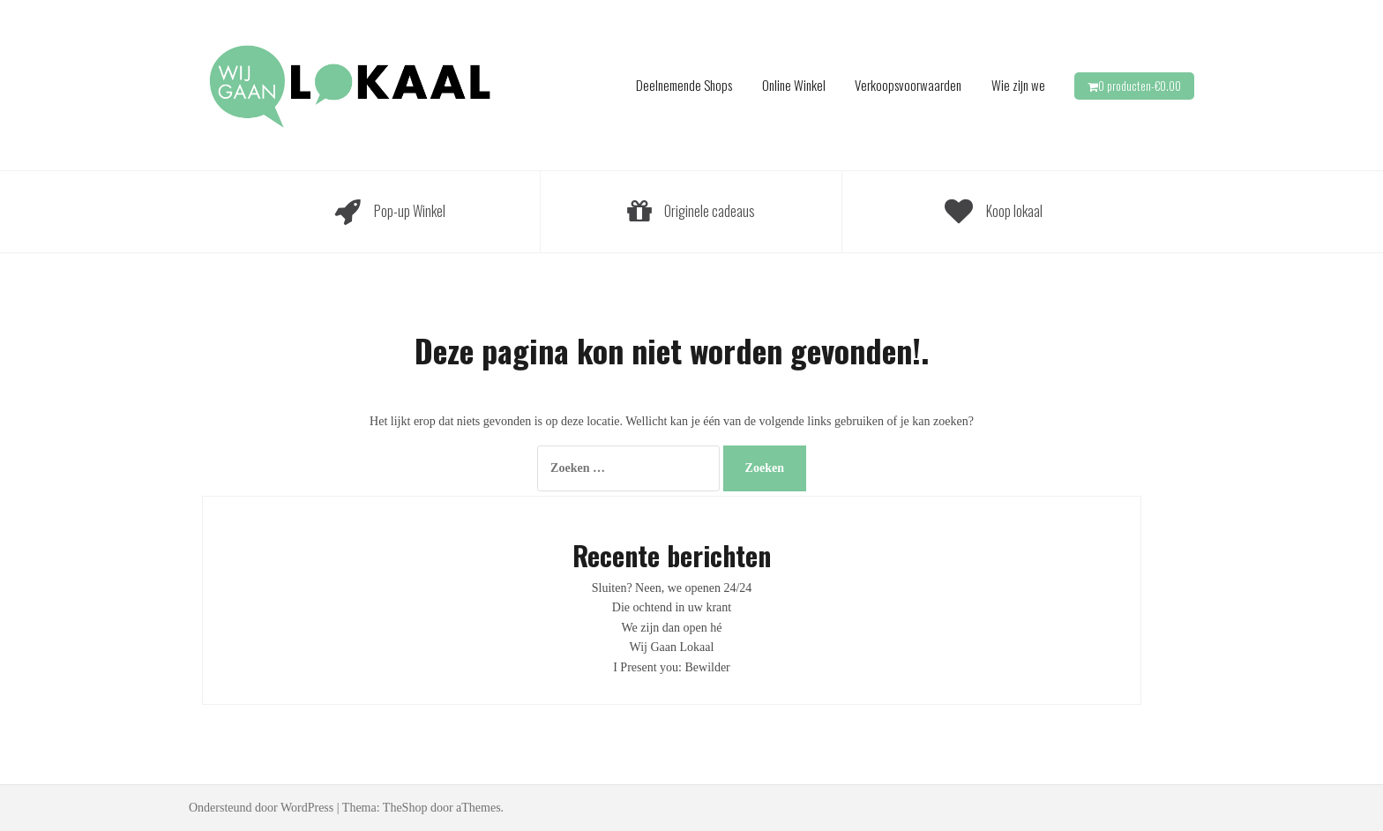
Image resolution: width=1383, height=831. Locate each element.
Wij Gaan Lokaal (672, 647)
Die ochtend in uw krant (671, 607)
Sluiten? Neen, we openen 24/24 (672, 588)
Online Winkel (794, 84)
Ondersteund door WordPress (261, 807)
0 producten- (1139, 85)
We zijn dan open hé (672, 627)
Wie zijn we (1018, 84)
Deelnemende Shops (684, 84)
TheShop (405, 807)
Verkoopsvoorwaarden (908, 84)
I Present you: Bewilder (671, 667)
